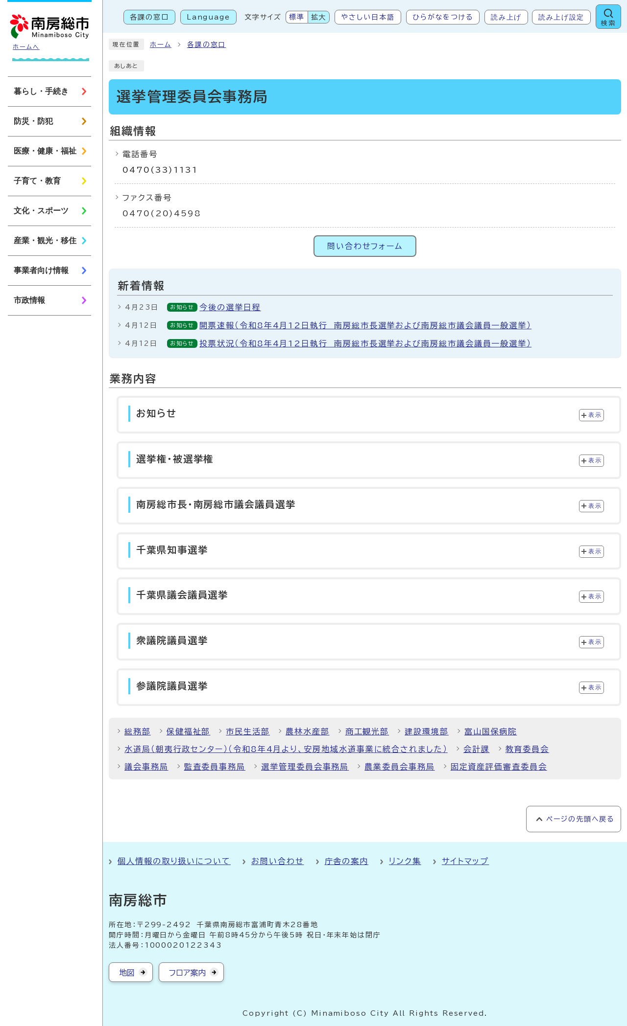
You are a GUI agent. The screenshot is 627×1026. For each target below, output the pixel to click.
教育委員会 (528, 749)
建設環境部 (427, 731)
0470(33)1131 (160, 170)
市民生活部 (248, 731)
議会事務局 (146, 767)
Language (208, 17)
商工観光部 (367, 731)
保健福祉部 (189, 731)
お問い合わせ (277, 861)
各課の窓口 (149, 17)
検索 (608, 23)
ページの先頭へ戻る (580, 819)
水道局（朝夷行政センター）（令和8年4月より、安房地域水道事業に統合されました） (286, 749)
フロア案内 (187, 973)
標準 (297, 17)
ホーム (160, 44)
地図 (127, 973)
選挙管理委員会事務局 (305, 767)
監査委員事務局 (214, 767)
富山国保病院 (490, 731)
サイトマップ (465, 861)
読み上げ (506, 17)
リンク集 (405, 861)
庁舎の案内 (347, 861)
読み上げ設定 (561, 17)
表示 (595, 415)
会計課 (476, 749)
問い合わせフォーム (365, 246)
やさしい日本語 (367, 17)
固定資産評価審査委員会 (499, 767)
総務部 (137, 731)
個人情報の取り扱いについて (174, 861)
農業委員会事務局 (399, 767)
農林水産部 (308, 731)
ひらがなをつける (442, 17)
